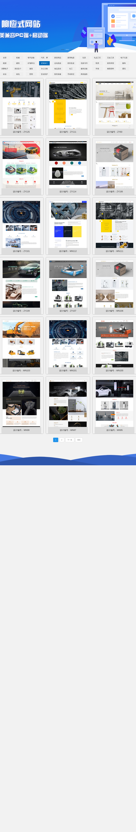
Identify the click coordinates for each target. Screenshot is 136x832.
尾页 (79, 440)
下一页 (69, 440)
